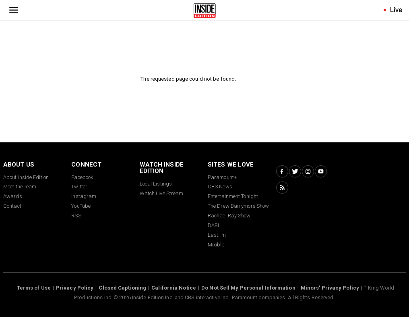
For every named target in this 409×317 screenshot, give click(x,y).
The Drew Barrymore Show (238, 206)
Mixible (216, 245)
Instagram (83, 196)
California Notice (173, 288)
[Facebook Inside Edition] (282, 171)
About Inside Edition (26, 177)
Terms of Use (34, 288)
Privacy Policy (74, 288)
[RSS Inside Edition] (282, 187)
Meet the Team (19, 187)
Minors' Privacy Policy (330, 288)
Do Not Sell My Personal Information (248, 288)
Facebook (82, 177)
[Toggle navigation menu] (13, 10)
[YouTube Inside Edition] (321, 171)
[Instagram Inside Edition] (308, 171)
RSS (76, 216)
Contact (12, 206)
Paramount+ (222, 177)
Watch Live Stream (162, 193)
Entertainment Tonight (233, 196)
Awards (12, 196)
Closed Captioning (122, 288)
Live (396, 9)
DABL (214, 225)
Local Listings (156, 184)
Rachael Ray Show (229, 216)
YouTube (81, 206)
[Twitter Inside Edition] (295, 171)
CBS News (220, 187)
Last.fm (217, 235)
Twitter (79, 187)
